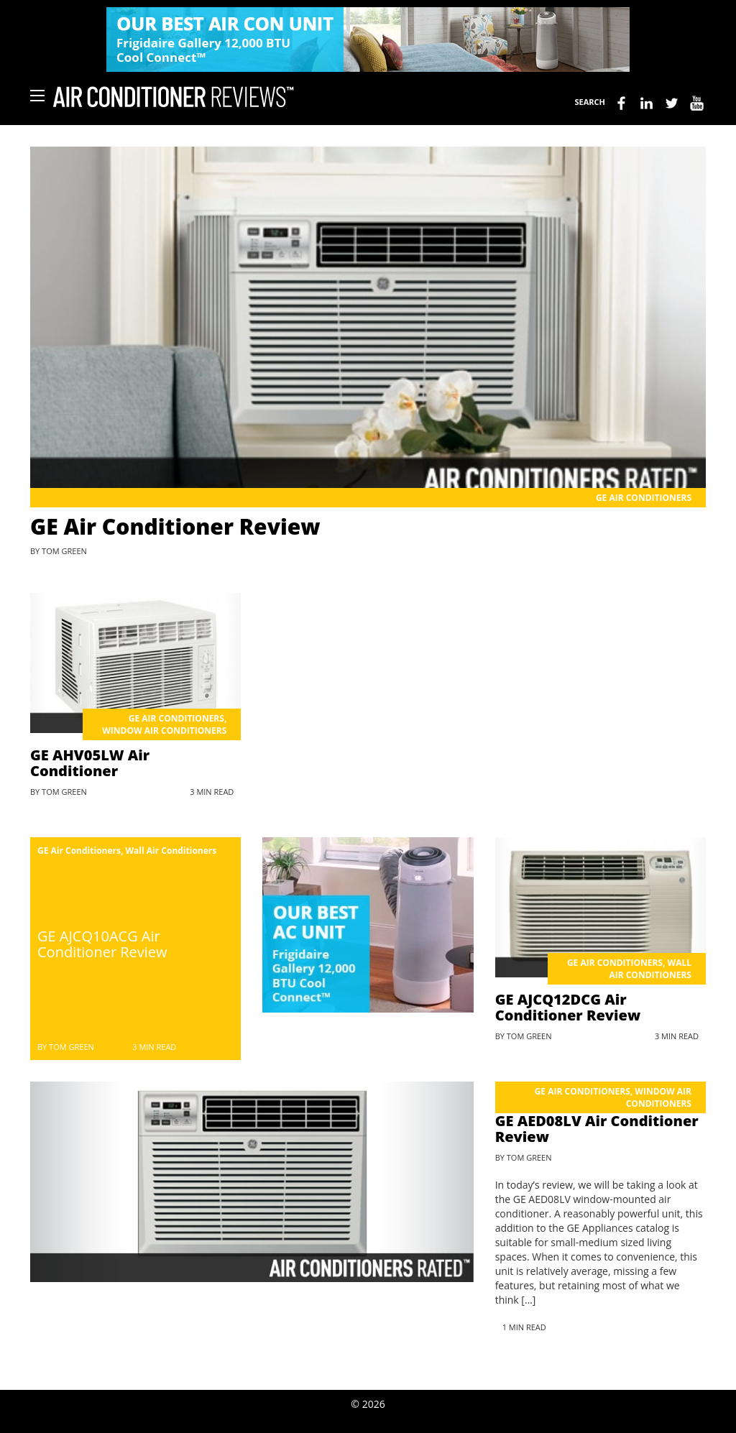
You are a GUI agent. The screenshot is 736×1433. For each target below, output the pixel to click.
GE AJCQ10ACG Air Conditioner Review (102, 944)
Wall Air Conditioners (171, 850)
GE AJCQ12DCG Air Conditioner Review (567, 1007)
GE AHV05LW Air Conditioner (90, 762)
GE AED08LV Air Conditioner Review (597, 1128)
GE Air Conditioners (643, 498)
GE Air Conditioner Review (175, 526)
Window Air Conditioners (164, 730)
